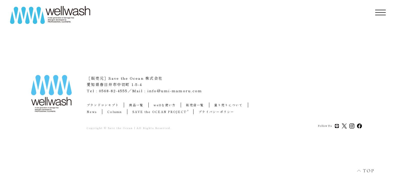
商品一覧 (136, 105)
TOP (363, 171)
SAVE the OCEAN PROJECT (160, 112)
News (92, 112)
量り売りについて (228, 105)
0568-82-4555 (113, 90)
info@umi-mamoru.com (174, 90)
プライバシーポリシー (216, 112)
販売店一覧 (195, 105)
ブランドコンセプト (103, 105)
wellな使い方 (165, 105)
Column (114, 112)
